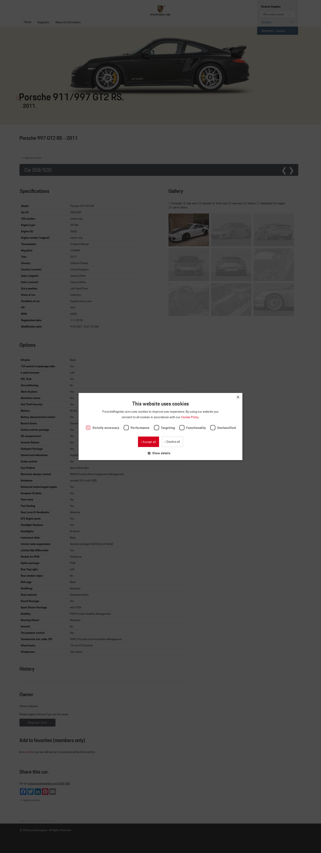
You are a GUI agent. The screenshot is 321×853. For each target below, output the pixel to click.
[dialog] (160, 426)
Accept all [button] (149, 441)
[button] (160, 453)
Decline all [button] (173, 441)
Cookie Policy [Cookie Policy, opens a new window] (190, 416)
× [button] (237, 397)
